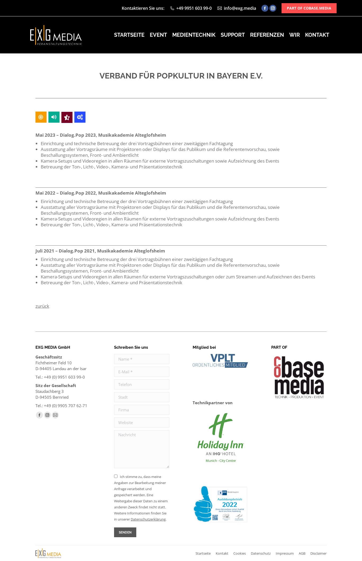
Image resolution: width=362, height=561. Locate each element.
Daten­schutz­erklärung (148, 519)
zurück (42, 306)
